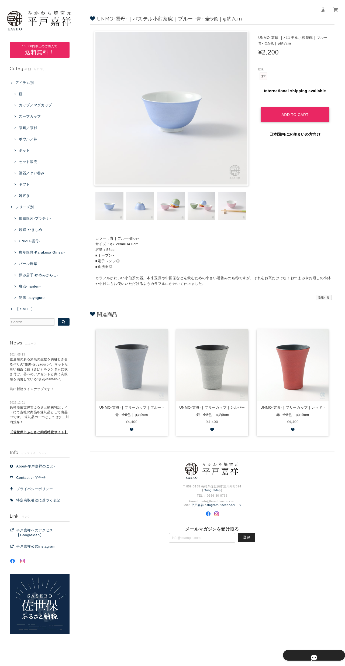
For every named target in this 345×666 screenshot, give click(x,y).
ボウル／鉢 (28, 139)
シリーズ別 (24, 207)
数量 (261, 69)
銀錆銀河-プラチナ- (35, 218)
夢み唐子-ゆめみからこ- (38, 275)
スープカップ (30, 116)
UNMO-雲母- (29, 241)
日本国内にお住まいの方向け (295, 129)
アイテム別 (24, 83)
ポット (24, 150)
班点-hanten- (30, 286)
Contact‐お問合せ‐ (31, 478)
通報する (324, 297)
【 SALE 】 (25, 309)
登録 (246, 537)
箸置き (24, 196)
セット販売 (28, 162)
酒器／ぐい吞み (32, 173)
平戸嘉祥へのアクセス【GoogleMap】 (34, 532)
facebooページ (231, 505)
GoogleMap (212, 490)
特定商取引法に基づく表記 (38, 500)
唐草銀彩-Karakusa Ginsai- (42, 252)
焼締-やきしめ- (31, 230)
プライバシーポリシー (34, 489)
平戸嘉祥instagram (205, 505)
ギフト (24, 184)
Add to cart (295, 109)
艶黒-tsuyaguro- (32, 298)
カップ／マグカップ (35, 105)
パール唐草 (28, 264)
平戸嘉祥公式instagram (35, 546)
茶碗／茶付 (28, 128)
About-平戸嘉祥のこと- (35, 466)
